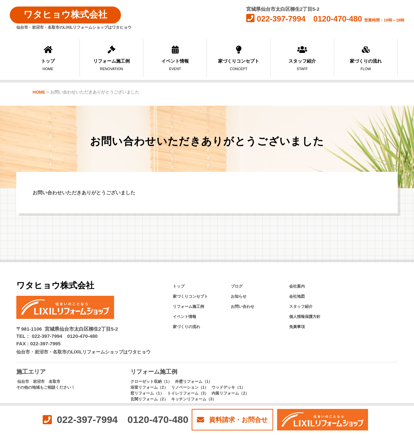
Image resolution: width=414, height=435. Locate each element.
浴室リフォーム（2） (149, 387)
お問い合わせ (242, 306)
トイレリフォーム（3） (188, 393)
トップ (48, 58)
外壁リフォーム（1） (194, 381)
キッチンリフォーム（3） (193, 399)
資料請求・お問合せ (232, 419)
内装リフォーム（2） (230, 393)
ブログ (237, 286)
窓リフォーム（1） (147, 393)
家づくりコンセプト (238, 58)
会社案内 (297, 286)
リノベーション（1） (190, 387)
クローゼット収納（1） (151, 381)
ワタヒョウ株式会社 (65, 14)
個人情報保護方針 (304, 316)
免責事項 (297, 326)
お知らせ (238, 296)
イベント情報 (175, 58)
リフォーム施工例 (111, 58)
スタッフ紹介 (302, 58)
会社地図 (297, 296)
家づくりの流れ (365, 58)
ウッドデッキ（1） (228, 387)
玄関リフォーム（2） (149, 399)
